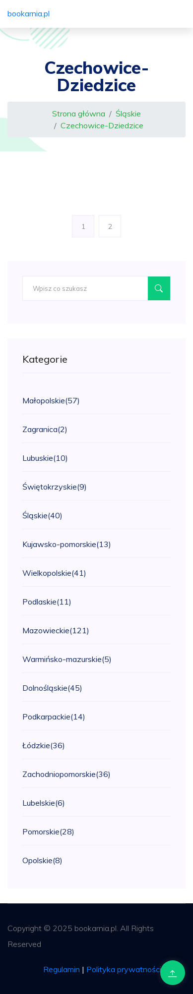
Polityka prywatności (123, 969)
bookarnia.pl (28, 13)
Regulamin (61, 969)
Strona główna (78, 113)
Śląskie (128, 113)
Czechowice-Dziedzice (102, 125)
